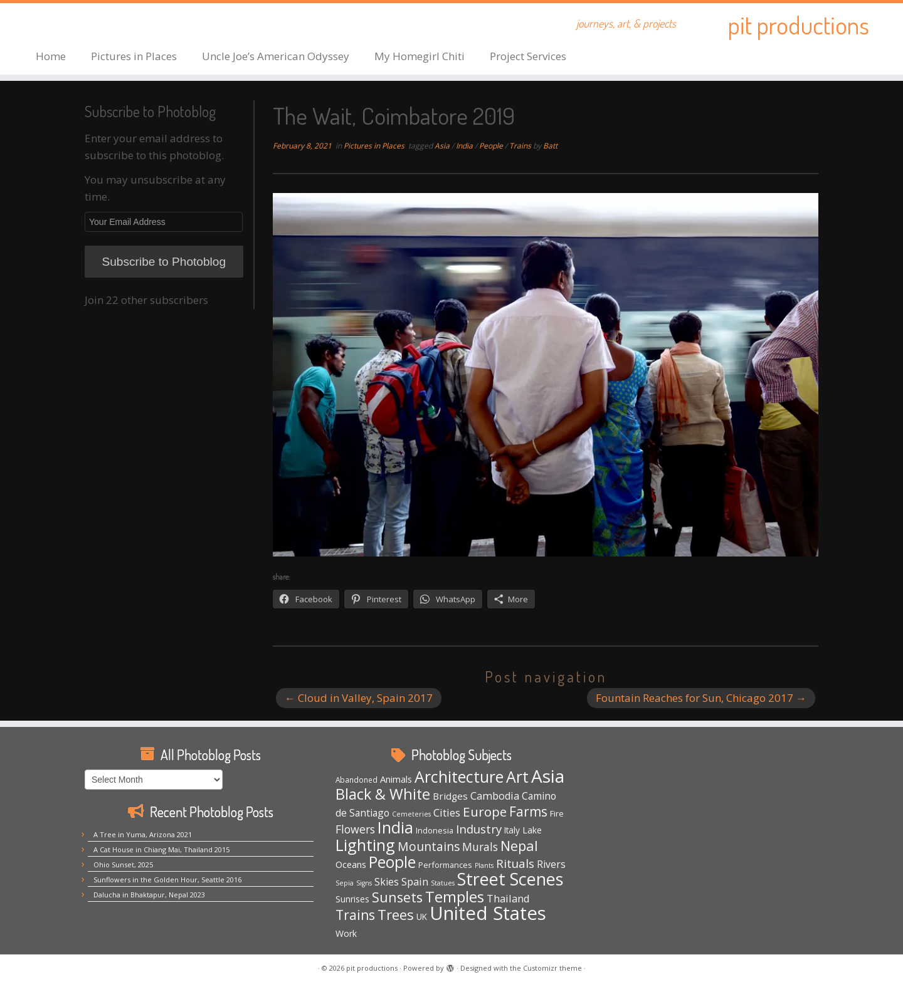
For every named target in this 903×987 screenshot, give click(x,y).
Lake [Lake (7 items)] (532, 830)
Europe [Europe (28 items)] (485, 811)
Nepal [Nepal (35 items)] (519, 846)
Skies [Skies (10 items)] (386, 882)
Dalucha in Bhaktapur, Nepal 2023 (149, 894)
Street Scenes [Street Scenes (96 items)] (510, 878)
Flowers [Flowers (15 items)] (355, 829)
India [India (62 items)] (395, 827)
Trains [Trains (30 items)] (355, 915)
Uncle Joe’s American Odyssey (275, 56)
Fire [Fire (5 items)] (557, 813)
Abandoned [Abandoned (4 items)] (356, 780)
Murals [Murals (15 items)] (480, 846)
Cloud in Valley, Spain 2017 (359, 698)
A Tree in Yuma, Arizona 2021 (142, 834)
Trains (521, 145)
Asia (443, 145)
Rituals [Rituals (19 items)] (515, 863)
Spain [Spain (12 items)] (414, 881)
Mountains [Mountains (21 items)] (429, 846)
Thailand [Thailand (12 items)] (508, 898)
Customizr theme (552, 968)
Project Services (528, 56)
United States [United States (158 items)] (488, 913)
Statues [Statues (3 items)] (443, 883)
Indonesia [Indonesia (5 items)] (434, 830)
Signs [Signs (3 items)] (364, 883)
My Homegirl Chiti (419, 56)
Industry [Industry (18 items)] (479, 829)
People (492, 145)
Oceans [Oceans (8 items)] (350, 864)
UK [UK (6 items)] (421, 916)
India (465, 145)
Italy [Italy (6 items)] (512, 830)
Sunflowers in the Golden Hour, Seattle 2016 (167, 879)
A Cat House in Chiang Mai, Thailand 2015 (161, 849)
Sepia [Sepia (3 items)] (344, 883)
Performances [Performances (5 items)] (445, 864)
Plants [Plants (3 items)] (484, 865)
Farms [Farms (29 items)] (528, 811)
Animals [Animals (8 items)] (396, 779)
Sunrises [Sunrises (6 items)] (352, 899)
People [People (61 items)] (392, 862)
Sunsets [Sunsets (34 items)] (397, 897)
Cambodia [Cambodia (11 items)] (494, 796)
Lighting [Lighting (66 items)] (365, 844)
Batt (550, 145)
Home (51, 56)
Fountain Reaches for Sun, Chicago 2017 (701, 698)
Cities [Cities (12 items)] (446, 812)
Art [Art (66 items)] (517, 776)
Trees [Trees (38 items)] (396, 914)
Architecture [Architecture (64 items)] (459, 776)
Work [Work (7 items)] (346, 933)
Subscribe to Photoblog (164, 261)
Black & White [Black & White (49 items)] (382, 794)
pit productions (798, 25)
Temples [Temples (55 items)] (454, 896)
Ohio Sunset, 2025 (123, 864)
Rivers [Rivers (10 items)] (551, 864)
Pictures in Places (134, 56)
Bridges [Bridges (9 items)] (450, 796)
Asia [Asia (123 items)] (547, 776)
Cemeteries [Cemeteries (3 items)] (411, 814)
